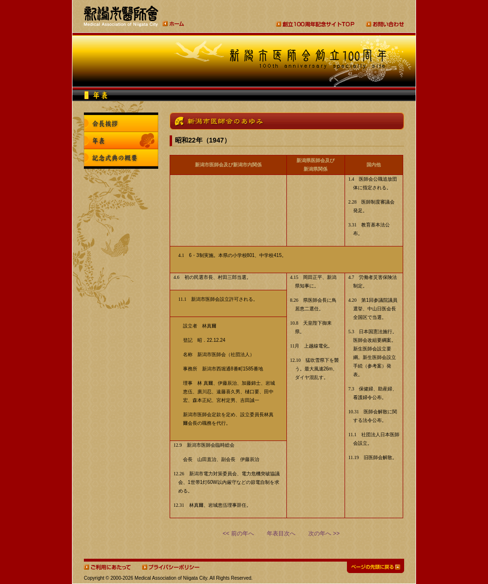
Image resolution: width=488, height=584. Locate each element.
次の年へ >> (323, 533)
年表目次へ (281, 533)
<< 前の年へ (238, 533)
